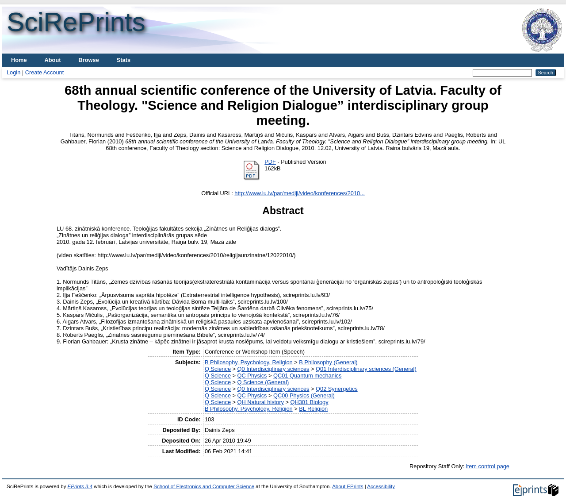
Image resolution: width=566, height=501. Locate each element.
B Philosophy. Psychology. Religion (249, 362)
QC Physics (252, 375)
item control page (487, 466)
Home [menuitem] (19, 60)
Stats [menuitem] (123, 60)
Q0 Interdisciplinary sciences (273, 369)
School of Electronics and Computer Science (203, 486)
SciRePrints (76, 22)
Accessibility (381, 486)
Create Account (44, 72)
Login (13, 72)
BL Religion (313, 408)
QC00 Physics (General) (304, 395)
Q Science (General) (263, 382)
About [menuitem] (53, 60)
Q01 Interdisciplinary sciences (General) (366, 369)
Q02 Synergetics (337, 388)
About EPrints (347, 486)
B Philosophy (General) (328, 362)
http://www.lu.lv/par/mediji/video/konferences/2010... (299, 193)
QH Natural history (260, 402)
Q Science (218, 369)
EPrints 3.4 (80, 486)
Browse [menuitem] (89, 60)
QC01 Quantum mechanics (307, 375)
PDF (270, 161)
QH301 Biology (309, 402)
